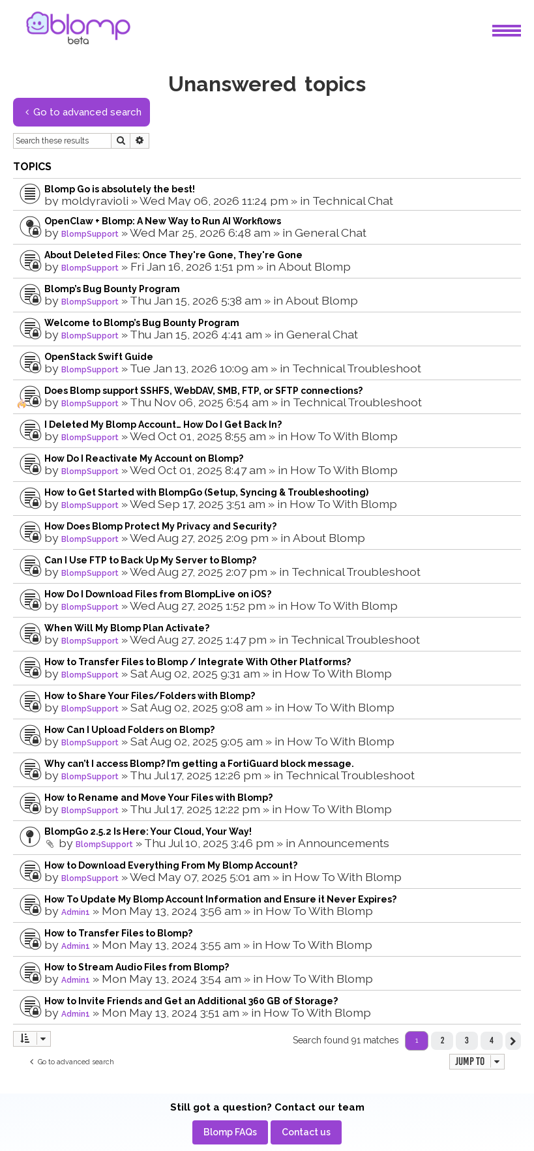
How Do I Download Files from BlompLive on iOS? (157, 594)
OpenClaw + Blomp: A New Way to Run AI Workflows (162, 221)
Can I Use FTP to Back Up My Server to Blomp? (150, 560)
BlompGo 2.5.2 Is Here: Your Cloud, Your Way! (148, 831)
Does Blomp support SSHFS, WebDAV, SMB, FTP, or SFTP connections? (203, 390)
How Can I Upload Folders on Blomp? (129, 730)
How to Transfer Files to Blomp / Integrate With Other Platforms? (197, 662)
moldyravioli (94, 200)
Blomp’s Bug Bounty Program (112, 289)
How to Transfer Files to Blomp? (118, 933)
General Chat (330, 232)
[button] (513, 1041)
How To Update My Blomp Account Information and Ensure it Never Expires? (220, 899)
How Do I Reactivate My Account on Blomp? (143, 458)
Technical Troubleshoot (356, 368)
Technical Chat (352, 200)
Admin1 (75, 912)
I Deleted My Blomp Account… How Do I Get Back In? (163, 424)
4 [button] (492, 1040)
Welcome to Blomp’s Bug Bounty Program (141, 323)
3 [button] (467, 1040)
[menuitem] (230, 1132)
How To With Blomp (344, 436)
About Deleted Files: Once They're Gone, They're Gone (173, 255)
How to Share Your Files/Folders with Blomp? (149, 696)
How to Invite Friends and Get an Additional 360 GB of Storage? (191, 1001)
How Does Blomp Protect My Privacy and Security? (160, 526)
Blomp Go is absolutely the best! (119, 189)
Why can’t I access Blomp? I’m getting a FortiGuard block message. (199, 763)
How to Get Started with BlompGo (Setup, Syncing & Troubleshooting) (206, 492)
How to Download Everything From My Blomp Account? (170, 865)
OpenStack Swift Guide (98, 356)
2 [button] (442, 1040)
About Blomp (314, 266)
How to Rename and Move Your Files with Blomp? (158, 797)
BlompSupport (90, 234)
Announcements (343, 843)
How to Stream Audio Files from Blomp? (136, 967)
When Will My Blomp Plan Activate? (126, 628)
